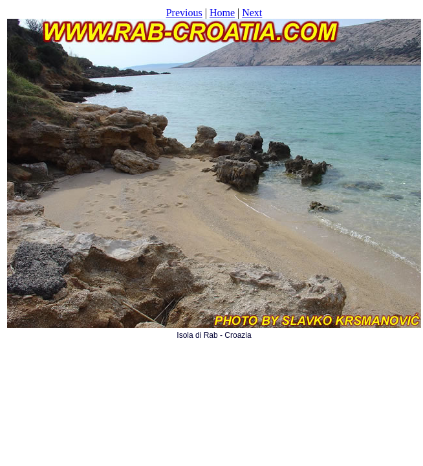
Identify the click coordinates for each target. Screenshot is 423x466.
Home (222, 12)
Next (252, 12)
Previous (184, 12)
